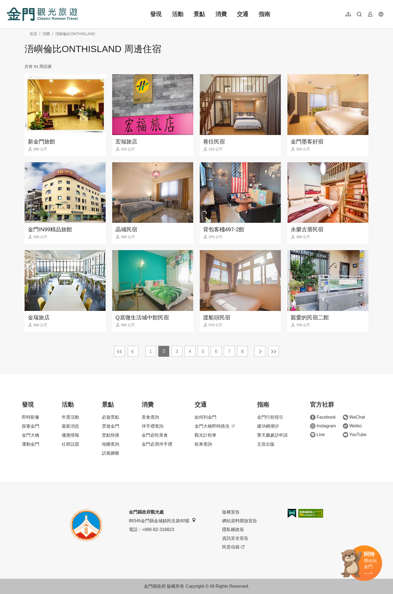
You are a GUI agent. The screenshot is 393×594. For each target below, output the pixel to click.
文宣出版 (266, 444)
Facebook (323, 417)
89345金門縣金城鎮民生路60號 (162, 520)
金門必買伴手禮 (157, 444)
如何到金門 (205, 417)
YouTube (355, 434)
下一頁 (259, 351)
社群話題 (70, 444)
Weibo (352, 426)
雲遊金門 (110, 426)
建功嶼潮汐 (268, 426)
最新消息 (70, 426)
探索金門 (30, 426)
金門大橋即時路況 (214, 426)
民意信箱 (233, 547)
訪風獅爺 (110, 453)
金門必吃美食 (155, 435)
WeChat (354, 417)
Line (317, 434)
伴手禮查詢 (152, 426)
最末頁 (273, 351)
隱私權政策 (233, 529)
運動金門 (30, 444)
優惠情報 (70, 435)
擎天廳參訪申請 (272, 435)
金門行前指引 (270, 417)
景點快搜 (110, 435)
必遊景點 (110, 417)
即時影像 (30, 417)
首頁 (33, 34)
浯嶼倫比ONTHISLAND (75, 34)
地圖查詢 (110, 444)
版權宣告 (231, 512)
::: (8, 3)
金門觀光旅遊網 (42, 14)
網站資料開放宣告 (239, 520)
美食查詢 (150, 417)
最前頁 (119, 351)
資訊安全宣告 (235, 538)
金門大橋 (30, 435)
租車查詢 (203, 444)
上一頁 (133, 351)
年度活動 (70, 417)
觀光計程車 (205, 435)
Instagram (323, 426)
